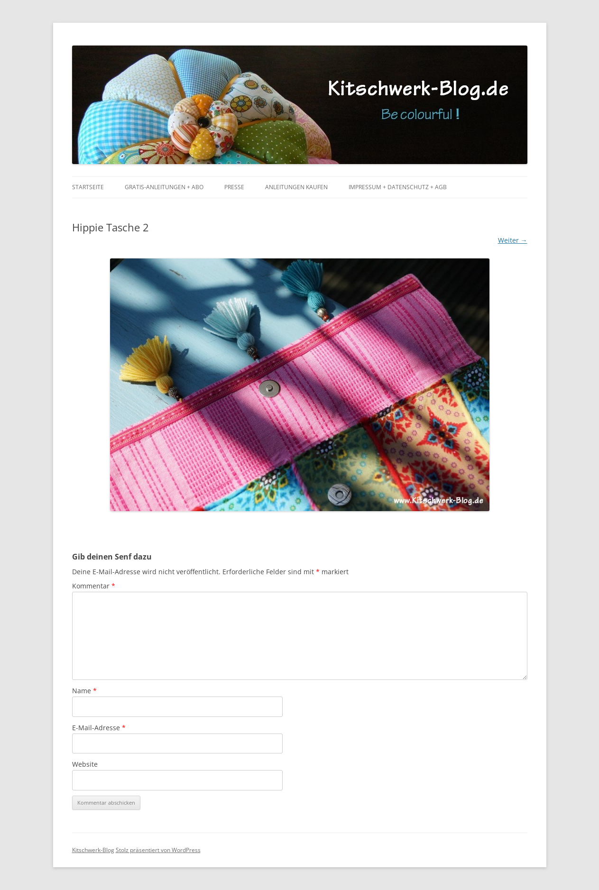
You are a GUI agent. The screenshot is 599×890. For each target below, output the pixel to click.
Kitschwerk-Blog (93, 850)
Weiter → (512, 240)
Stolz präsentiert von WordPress (158, 850)
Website (85, 764)
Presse (234, 187)
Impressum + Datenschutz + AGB (398, 187)
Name (84, 690)
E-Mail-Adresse (99, 727)
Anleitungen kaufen (296, 187)
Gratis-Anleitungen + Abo (164, 187)
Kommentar (93, 585)
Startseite (88, 187)
